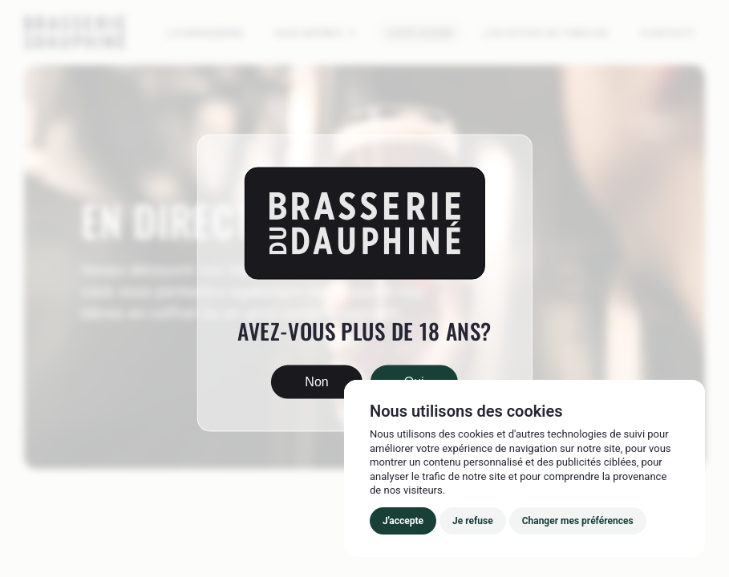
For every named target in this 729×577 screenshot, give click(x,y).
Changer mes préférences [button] (578, 521)
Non (316, 381)
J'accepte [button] (403, 521)
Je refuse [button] (472, 521)
